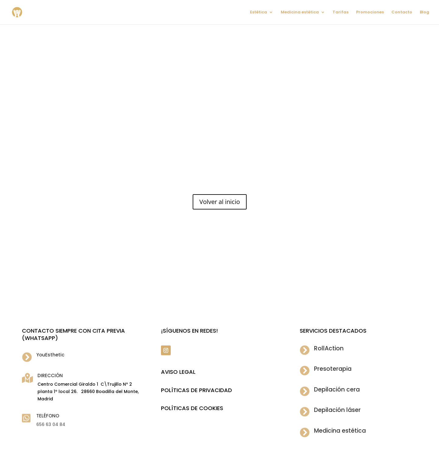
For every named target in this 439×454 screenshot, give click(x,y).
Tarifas (340, 12)
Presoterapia (333, 369)
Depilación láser (337, 410)
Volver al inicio (219, 202)
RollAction (329, 348)
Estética (258, 12)
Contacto (401, 12)
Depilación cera (337, 389)
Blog (424, 12)
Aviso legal (178, 372)
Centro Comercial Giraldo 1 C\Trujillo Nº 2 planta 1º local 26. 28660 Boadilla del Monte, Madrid (88, 391)
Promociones (370, 12)
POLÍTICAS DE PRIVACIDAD (196, 390)
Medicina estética (300, 12)
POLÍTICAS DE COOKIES (192, 408)
